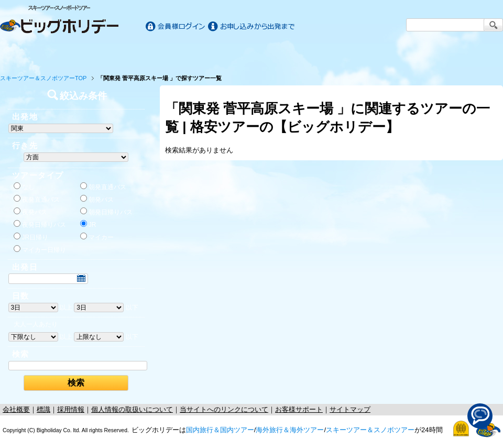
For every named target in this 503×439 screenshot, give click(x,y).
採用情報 (70, 409)
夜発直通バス (37, 199)
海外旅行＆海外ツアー (290, 430)
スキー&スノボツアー (376, 53)
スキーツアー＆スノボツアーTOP (43, 78)
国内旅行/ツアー (126, 53)
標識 (43, 409)
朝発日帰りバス (106, 211)
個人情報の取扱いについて (132, 409)
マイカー (97, 237)
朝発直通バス (103, 186)
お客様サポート (470, 53)
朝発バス (97, 199)
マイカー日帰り (40, 249)
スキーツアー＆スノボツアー (370, 430)
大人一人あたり (36, 324)
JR (88, 224)
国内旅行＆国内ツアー (220, 430)
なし (24, 186)
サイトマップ (350, 409)
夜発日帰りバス (40, 224)
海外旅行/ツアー (251, 53)
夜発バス (30, 211)
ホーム (32, 53)
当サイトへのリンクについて (224, 409)
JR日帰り (31, 237)
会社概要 (16, 409)
